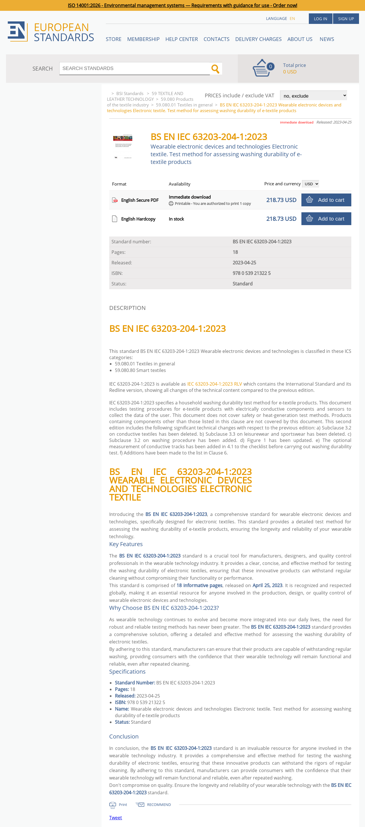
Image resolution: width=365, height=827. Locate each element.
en (292, 18)
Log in (320, 18)
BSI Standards (130, 93)
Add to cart (331, 200)
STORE (113, 39)
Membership (143, 39)
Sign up (346, 18)
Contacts (217, 39)
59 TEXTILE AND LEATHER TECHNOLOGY (145, 96)
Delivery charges (258, 39)
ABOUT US (300, 39)
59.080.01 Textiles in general (184, 105)
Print (123, 804)
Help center (181, 39)
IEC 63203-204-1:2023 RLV (214, 384)
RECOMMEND (159, 804)
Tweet (115, 817)
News (327, 39)
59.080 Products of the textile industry (150, 102)
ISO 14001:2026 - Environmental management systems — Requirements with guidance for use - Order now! (182, 5)
